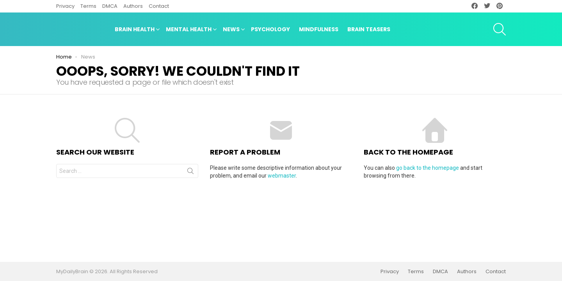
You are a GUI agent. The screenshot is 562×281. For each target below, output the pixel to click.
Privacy (65, 6)
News (231, 30)
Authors (133, 6)
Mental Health (189, 30)
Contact (159, 6)
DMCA (109, 6)
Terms (88, 6)
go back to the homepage (427, 168)
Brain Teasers (368, 29)
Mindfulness (318, 29)
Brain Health (135, 30)
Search (190, 172)
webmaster (282, 176)
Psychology (270, 29)
